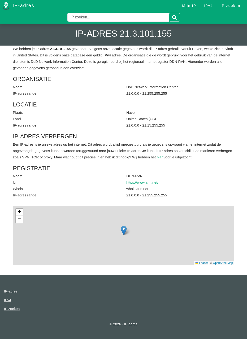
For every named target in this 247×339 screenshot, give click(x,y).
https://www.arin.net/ (142, 182)
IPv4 (208, 6)
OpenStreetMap (223, 263)
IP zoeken (230, 6)
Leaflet (201, 263)
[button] (124, 230)
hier (160, 157)
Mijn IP (189, 6)
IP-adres (18, 6)
